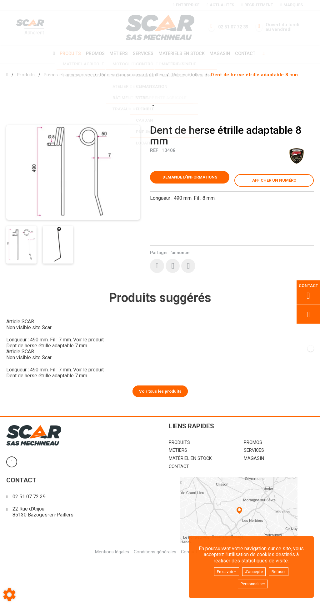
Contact (248, 53)
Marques (291, 5)
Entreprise (186, 5)
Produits (67, 53)
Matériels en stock (182, 53)
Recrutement (257, 5)
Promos (93, 53)
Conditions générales (154, 594)
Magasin (222, 53)
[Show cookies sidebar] (9, 594)
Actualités (220, 5)
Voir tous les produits (160, 433)
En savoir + (223, 570)
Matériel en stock (190, 501)
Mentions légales (111, 594)
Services (143, 53)
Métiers (117, 53)
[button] (254, 74)
